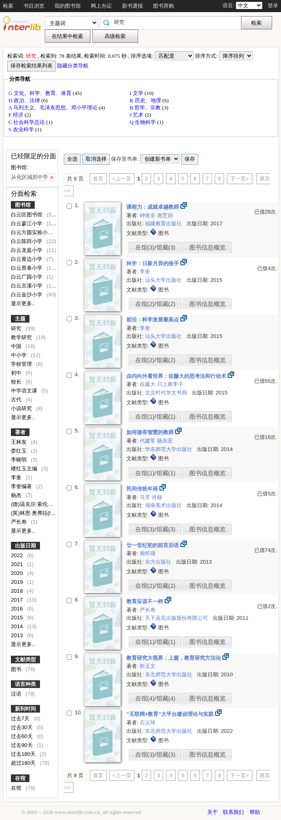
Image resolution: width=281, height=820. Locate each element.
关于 (212, 812)
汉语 (17, 694)
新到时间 (25, 709)
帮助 (255, 812)
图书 (17, 669)
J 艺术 (137, 115)
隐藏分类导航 (73, 66)
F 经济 (16, 115)
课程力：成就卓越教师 (153, 207)
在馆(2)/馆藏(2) (155, 304)
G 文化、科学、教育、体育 (40, 93)
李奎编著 (22, 486)
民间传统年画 (142, 489)
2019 (17, 582)
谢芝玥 (165, 215)
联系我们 (233, 812)
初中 (17, 373)
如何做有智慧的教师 (150, 432)
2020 (17, 573)
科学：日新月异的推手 (153, 263)
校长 (17, 382)
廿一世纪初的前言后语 (153, 545)
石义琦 (147, 722)
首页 (98, 179)
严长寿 (19, 522)
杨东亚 (165, 441)
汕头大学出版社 (164, 280)
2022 (17, 555)
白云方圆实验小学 (33, 232)
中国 (17, 346)
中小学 (19, 355)
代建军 (148, 441)
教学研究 (22, 337)
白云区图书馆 (27, 215)
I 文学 (137, 93)
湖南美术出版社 (164, 505)
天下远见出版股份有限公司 (177, 618)
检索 (8, 6)
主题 (20, 319)
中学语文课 (25, 391)
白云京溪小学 (27, 286)
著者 (20, 432)
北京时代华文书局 (167, 393)
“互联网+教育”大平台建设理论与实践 (170, 714)
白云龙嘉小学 (27, 250)
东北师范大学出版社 (169, 674)
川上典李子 (170, 384)
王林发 (19, 442)
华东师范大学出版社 (169, 449)
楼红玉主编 (25, 469)
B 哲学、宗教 (146, 108)
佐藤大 (148, 384)
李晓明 (19, 460)
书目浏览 (33, 6)
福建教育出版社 (164, 223)
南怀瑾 (147, 553)
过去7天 (21, 718)
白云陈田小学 (27, 241)
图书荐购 (163, 6)
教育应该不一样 (145, 601)
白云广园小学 (27, 277)
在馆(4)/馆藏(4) (155, 698)
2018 (17, 591)
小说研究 (22, 408)
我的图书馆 (68, 6)
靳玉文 (147, 666)
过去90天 (22, 745)
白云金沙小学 (27, 295)
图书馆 (23, 205)
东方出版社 (159, 562)
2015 (17, 617)
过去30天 (22, 727)
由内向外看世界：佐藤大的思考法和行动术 (177, 376)
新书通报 (132, 6)
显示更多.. (23, 303)
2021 (17, 564)
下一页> (239, 179)
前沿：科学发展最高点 (153, 320)
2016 (17, 609)
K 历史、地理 (146, 100)
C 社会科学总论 (27, 122)
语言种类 (25, 684)
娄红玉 (19, 451)
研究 (17, 328)
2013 (17, 635)
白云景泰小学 (27, 268)
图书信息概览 (207, 247)
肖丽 (157, 497)
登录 (273, 5)
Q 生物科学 (143, 122)
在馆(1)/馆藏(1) (155, 416)
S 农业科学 (21, 129)
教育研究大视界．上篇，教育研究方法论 (174, 658)
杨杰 (17, 495)
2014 (17, 626)
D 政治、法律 (24, 100)
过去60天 (22, 736)
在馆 (20, 778)
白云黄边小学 (27, 259)
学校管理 (22, 364)
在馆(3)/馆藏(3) (155, 247)
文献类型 (25, 659)
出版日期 (25, 546)
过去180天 (24, 754)
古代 (17, 399)
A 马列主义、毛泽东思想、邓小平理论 (53, 108)
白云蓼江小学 (27, 223)
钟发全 (148, 215)
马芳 (146, 497)
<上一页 (121, 179)
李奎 (17, 477)
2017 (17, 600)
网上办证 (101, 6)
